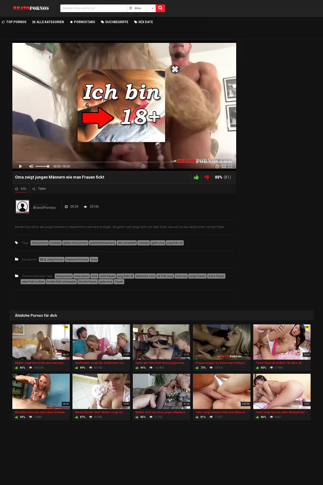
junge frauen (197, 276)
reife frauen (107, 276)
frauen (119, 281)
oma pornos (40, 243)
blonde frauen (88, 281)
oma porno (81, 276)
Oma (94, 259)
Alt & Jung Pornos (51, 259)
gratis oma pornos (75, 243)
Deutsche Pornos (77, 259)
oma (94, 276)
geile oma (157, 243)
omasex (55, 243)
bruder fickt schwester (61, 281)
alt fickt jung (165, 276)
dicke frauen (216, 276)
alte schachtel (127, 243)
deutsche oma (145, 276)
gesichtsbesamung (102, 243)
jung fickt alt (175, 243)
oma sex (181, 276)
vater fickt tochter (33, 281)
